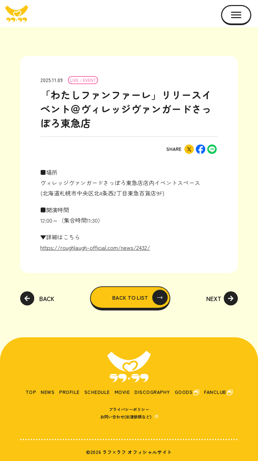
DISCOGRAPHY (152, 392)
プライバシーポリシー (129, 409)
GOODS (184, 392)
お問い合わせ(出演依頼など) (126, 416)
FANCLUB (215, 392)
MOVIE (122, 392)
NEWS (47, 392)
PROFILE (69, 392)
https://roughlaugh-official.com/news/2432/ (95, 247)
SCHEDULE (97, 392)
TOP (31, 392)
